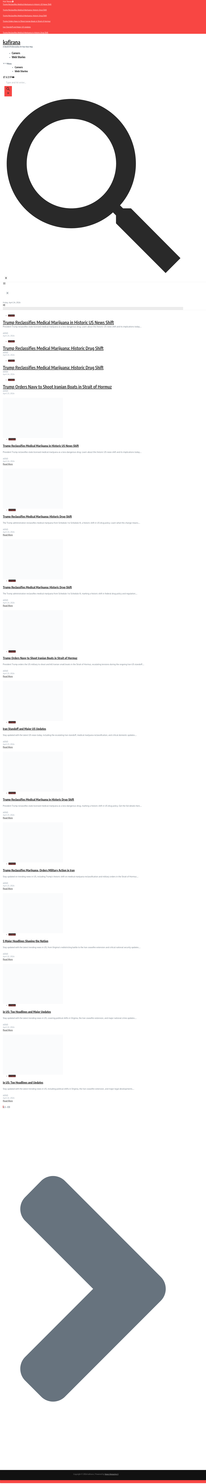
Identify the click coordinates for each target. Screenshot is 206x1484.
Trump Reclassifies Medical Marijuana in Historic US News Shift (61, 323)
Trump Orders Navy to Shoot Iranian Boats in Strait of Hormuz (60, 387)
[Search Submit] (8, 92)
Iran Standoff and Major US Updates (24, 729)
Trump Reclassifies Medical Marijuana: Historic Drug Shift (56, 349)
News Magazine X (111, 1475)
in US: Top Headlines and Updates (23, 1083)
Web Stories (18, 57)
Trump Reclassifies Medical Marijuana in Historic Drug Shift (38, 800)
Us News (11, 316)
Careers (16, 53)
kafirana (12, 42)
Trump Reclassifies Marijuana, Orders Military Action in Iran (39, 871)
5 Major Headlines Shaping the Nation (25, 942)
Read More (8, 465)
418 (8, 1107)
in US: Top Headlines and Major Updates (27, 1012)
